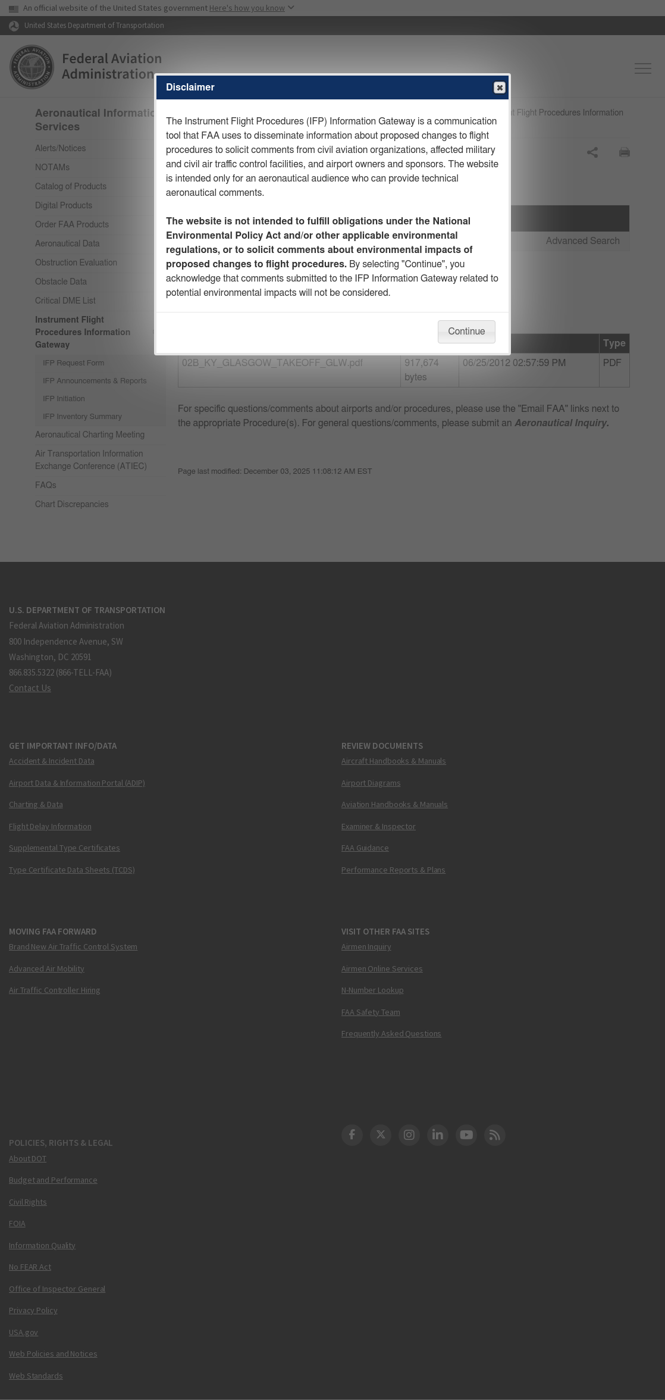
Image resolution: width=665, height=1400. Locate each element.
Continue (466, 331)
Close (499, 88)
